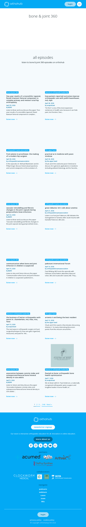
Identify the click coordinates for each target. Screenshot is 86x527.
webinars (43, 492)
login (70, 4)
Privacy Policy (35, 520)
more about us (43, 439)
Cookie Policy (48, 520)
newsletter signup (43, 427)
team (43, 498)
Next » (49, 404)
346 (43, 404)
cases (43, 495)
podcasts (43, 489)
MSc (43, 501)
